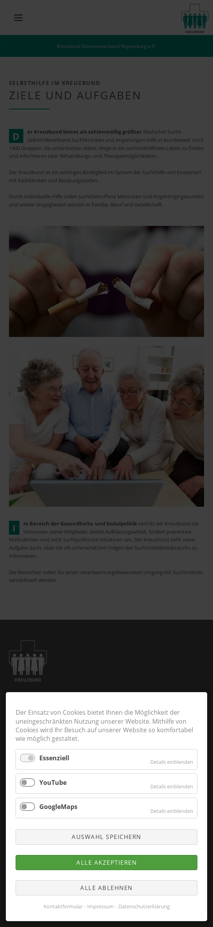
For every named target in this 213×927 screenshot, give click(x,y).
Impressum (100, 906)
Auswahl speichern (106, 837)
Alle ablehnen (106, 888)
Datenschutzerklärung (144, 906)
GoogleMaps (58, 806)
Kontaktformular (63, 906)
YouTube (53, 782)
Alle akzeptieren (106, 862)
